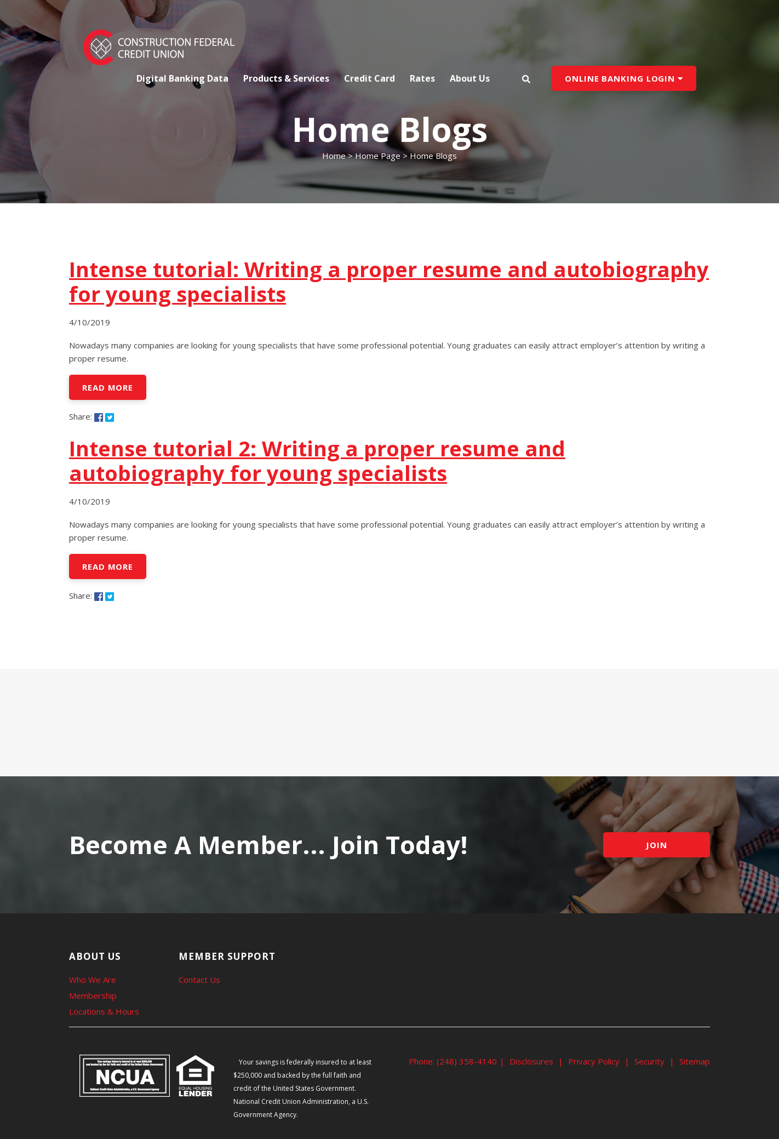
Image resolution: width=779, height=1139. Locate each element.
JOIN (656, 844)
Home (334, 155)
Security (649, 1061)
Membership (93, 995)
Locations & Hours (104, 1011)
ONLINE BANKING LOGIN (624, 78)
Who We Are (92, 979)
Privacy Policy (594, 1061)
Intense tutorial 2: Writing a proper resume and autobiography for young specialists (317, 460)
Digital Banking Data (182, 78)
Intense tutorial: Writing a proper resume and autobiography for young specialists (389, 281)
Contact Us (199, 979)
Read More (107, 387)
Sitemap (694, 1061)
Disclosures (531, 1061)
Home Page (377, 155)
